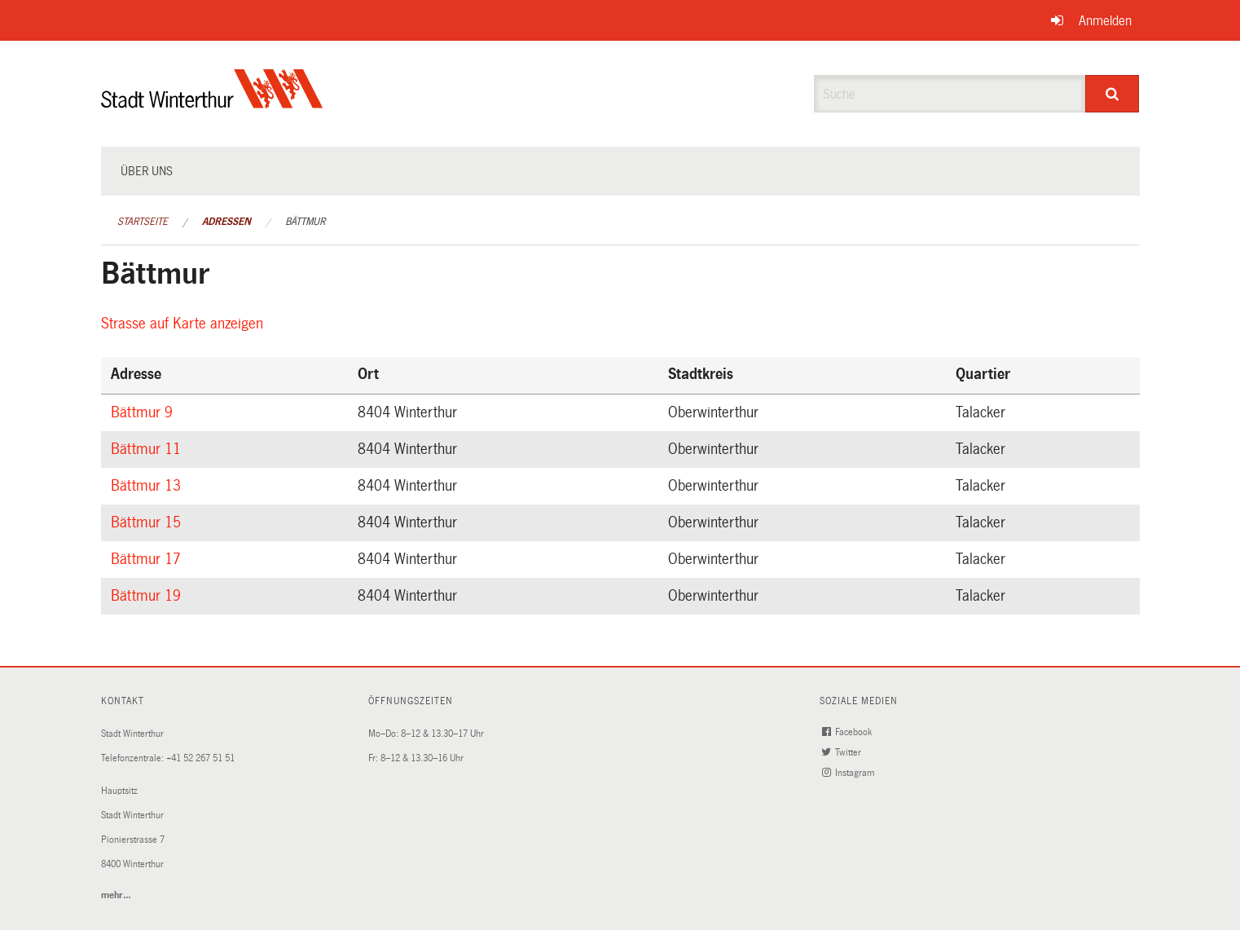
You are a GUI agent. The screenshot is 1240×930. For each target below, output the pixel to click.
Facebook (848, 732)
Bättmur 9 (144, 412)
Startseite (142, 221)
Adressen (226, 221)
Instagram (850, 773)
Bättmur (305, 221)
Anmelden (1105, 21)
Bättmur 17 (148, 559)
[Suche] (1112, 93)
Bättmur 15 (148, 522)
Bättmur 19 (148, 596)
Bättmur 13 (148, 486)
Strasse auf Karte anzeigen (184, 323)
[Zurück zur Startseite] (212, 102)
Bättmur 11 (148, 449)
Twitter (843, 752)
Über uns (147, 171)
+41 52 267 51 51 (200, 758)
